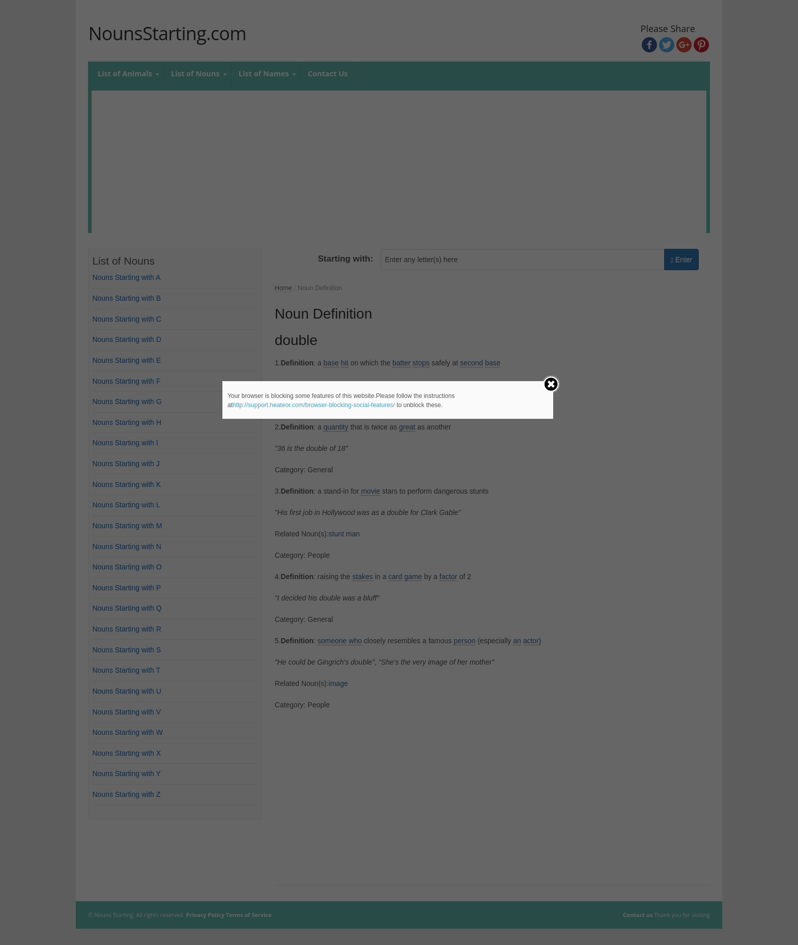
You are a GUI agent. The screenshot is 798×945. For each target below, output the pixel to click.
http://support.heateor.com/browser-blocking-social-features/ (314, 405)
